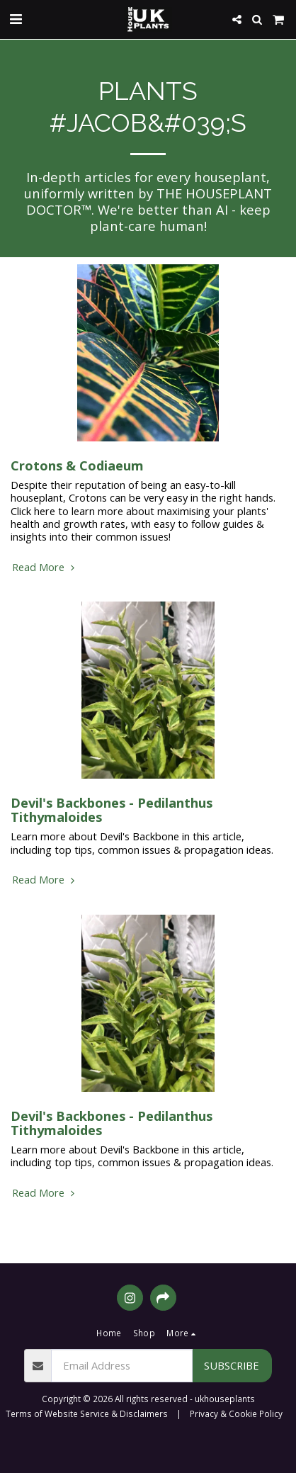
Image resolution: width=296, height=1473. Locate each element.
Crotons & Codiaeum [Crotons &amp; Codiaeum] (77, 465)
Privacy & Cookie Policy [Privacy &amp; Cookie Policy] (236, 1413)
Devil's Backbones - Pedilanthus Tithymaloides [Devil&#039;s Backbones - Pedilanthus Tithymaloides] (111, 809)
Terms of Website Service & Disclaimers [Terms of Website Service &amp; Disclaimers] (87, 1413)
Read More (45, 566)
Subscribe (231, 1365)
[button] (16, 18)
